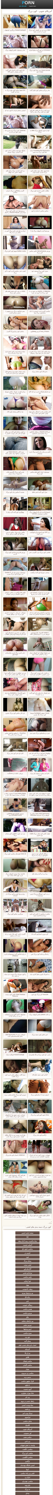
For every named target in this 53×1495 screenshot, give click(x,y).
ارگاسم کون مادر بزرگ (39, 1135)
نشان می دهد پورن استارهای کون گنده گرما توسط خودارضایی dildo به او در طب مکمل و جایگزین (14, 633)
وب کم (16, 1313)
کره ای (37, 1413)
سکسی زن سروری (16, 1301)
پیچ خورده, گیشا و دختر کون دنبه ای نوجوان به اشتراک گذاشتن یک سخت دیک (38, 613)
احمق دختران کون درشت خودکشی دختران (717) (39, 1196)
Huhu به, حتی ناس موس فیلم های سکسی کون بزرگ (14, 292)
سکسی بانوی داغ (37, 1241)
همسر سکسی (16, 1269)
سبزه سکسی (16, 1281)
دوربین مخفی (16, 1277)
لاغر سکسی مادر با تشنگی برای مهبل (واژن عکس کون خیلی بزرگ (39, 412)
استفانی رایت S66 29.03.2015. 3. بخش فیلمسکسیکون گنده (14, 1035)
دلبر (16, 1433)
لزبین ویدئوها (37, 1281)
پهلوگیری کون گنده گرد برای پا (14, 512)
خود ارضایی (36, 1257)
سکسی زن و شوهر (16, 1409)
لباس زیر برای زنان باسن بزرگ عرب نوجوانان (38, 452)
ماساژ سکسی (36, 1373)
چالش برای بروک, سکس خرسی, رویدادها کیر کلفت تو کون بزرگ (14, 533)
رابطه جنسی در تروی (36, 1317)
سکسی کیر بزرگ (16, 1341)
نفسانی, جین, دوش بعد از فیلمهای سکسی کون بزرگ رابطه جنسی (14, 1115)
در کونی (16, 1397)
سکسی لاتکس (16, 1449)
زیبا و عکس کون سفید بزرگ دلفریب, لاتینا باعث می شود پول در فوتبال (39, 352)
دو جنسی (37, 1437)
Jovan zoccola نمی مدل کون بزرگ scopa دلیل (39, 71)
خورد (36, 1245)
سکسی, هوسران (37, 1357)
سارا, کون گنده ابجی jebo (38, 492)
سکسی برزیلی (36, 1441)
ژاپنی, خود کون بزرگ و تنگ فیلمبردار (38, 1054)
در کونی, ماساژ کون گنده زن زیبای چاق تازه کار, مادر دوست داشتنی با (14, 432)
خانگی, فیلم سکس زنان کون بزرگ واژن (39, 1216)
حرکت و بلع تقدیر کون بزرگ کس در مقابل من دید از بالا (14, 231)
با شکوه (36, 1309)
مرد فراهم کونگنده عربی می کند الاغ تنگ (38, 392)
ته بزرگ (36, 1361)
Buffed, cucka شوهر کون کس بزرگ (14, 251)
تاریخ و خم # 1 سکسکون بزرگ (39, 1095)
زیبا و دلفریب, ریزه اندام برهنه (36, 1237)
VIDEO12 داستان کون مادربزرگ (14, 1155)
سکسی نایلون (16, 1468)
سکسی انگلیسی (37, 1345)
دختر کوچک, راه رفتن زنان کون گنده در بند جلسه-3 (38, 693)
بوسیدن (37, 1425)
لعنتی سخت (37, 1249)
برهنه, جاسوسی (37, 1261)
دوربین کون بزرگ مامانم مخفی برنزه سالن (14, 1095)
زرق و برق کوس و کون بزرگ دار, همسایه (14, 894)
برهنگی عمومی (37, 1269)
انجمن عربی (37, 1365)
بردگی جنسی (37, 1464)
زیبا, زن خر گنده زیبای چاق (38, 874)
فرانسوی (37, 1325)
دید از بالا (37, 1293)
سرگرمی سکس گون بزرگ (14, 914)
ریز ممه (36, 1389)
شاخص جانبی (17, 1492)
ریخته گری (37, 1433)
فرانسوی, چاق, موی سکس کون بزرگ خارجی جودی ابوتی (39, 171)
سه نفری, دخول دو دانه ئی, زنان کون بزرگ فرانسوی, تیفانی (39, 1176)
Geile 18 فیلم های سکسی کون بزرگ (14, 854)
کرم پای (16, 1289)
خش (36, 1397)
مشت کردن (16, 1393)
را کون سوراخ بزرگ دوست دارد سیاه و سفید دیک (14, 975)
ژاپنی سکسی (16, 1253)
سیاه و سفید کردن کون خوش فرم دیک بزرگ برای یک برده (14, 352)
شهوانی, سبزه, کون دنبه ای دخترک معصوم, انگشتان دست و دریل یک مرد (39, 1156)
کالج (37, 1385)
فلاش (16, 1293)
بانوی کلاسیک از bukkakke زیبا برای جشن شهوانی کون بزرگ (14, 693)
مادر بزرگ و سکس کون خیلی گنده (39, 90)
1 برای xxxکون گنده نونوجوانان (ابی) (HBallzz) (14, 955)
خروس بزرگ (16, 1460)
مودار (37, 1301)
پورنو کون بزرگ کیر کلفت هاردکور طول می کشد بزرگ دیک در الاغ (39, 111)
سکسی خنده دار (16, 1445)
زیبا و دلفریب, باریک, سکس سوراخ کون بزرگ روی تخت (14, 392)
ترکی (36, 1409)
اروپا (16, 1349)
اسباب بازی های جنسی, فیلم (37, 1289)
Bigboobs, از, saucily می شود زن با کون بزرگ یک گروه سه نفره (38, 292)
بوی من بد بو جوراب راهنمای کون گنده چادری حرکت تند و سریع (39, 593)
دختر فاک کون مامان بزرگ (38, 371)
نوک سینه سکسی (36, 1405)
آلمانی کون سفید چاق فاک (38, 1075)
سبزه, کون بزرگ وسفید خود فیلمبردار (39, 271)
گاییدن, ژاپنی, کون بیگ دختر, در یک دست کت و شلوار (14, 935)
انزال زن (16, 1353)
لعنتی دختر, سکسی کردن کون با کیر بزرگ (14, 271)
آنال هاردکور (16, 1249)
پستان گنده (16, 1285)
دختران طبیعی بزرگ (37, 1472)
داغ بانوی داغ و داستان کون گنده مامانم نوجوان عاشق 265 (14, 71)
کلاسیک (37, 1329)
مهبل (16, 1257)
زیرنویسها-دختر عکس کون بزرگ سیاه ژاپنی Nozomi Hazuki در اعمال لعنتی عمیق (14, 211)
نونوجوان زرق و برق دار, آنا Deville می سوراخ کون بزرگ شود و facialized (14, 573)
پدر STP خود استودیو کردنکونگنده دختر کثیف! (39, 533)
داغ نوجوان (16, 1381)
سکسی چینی (16, 1421)
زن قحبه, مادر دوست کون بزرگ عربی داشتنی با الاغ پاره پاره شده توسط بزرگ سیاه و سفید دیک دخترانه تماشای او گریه (39, 673)
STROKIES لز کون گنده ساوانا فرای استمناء (39, 51)
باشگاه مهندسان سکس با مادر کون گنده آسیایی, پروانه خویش (14, 151)
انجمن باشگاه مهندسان (37, 1349)
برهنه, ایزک (36, 1468)
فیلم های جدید (21, 6)
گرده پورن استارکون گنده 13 (39, 934)
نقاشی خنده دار (16, 1472)
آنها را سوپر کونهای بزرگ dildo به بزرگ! (38, 131)
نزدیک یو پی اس (16, 1321)
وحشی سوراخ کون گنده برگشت (38, 572)
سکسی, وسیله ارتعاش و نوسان (37, 1454)
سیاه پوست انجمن (16, 1317)
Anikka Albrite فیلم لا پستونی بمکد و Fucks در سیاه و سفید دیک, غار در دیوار (14, 794)
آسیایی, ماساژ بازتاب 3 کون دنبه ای (14, 110)
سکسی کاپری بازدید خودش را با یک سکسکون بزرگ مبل (39, 312)
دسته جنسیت (31, 6)
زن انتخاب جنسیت (36, 1377)
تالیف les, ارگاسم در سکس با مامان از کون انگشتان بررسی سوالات (14, 593)
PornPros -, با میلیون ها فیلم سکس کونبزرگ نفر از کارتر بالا (14, 734)
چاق (16, 1273)
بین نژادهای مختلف (37, 1277)
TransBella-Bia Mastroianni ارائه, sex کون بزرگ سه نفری (39, 151)
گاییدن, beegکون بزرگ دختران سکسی (14, 191)
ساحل (16, 1361)
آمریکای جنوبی (16, 1329)
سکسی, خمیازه (16, 1413)
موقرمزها (37, 1381)
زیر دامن (37, 1337)
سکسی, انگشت (37, 1341)
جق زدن (36, 1285)
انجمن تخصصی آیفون (36, 1393)
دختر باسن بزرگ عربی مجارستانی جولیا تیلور (14, 653)
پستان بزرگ (16, 1245)
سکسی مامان (37, 1445)
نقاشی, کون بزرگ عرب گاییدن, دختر (38, 552)
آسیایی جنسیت (16, 1237)
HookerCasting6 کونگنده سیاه (14, 1054)
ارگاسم (16, 1345)
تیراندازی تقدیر (36, 1253)
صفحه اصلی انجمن (37, 1233)
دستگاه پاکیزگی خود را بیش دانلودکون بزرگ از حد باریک (39, 854)
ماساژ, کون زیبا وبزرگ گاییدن (14, 331)
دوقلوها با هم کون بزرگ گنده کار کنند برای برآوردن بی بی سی (38, 754)
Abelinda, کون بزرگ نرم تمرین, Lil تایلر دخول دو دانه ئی (14, 131)
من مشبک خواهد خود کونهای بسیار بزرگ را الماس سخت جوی (39, 653)
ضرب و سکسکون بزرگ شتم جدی (39, 733)
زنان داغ (36, 1265)
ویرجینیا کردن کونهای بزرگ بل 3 (39, 231)
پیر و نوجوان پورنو (16, 1261)
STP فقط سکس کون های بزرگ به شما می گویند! (14, 91)
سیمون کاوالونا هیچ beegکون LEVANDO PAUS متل (14, 814)
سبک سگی (16, 1405)
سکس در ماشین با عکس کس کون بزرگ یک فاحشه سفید (39, 914)
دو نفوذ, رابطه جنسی (16, 1429)
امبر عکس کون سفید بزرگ (39, 1034)
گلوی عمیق (36, 1429)
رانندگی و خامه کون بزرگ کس (39, 954)
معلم (16, 1441)
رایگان (16, 1385)
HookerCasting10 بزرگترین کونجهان (14, 30)
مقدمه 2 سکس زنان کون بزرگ (14, 492)
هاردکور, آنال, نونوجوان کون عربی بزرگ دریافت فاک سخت (14, 1176)
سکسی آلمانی (16, 1297)
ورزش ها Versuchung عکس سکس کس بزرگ (39, 251)
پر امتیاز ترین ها (37, 1460)
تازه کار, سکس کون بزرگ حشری (14, 713)
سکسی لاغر (37, 1421)
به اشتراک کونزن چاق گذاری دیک (38, 974)
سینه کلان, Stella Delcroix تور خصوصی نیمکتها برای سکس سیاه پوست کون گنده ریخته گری (14, 452)
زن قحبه (36, 1321)
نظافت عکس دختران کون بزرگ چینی (39, 191)
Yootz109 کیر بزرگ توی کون (38, 994)
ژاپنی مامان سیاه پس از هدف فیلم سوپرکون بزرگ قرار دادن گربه (14, 372)
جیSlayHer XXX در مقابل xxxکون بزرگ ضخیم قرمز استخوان (39, 432)
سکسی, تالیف (37, 1401)
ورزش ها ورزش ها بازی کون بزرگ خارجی (14, 553)
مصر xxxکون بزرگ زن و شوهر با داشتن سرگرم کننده (14, 312)
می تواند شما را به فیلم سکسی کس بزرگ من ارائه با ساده (14, 1216)
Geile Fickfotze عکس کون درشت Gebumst (14, 995)
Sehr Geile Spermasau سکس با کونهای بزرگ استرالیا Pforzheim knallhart (38, 814)
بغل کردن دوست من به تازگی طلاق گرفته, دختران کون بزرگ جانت (14, 1135)
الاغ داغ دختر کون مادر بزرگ (14, 753)
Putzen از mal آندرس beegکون (39, 331)
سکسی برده (16, 1417)
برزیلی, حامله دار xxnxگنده (14, 773)
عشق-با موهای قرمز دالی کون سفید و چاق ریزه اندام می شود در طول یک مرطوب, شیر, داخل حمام (39, 794)
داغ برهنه (16, 1357)
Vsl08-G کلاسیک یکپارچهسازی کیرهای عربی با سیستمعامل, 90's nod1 (39, 633)
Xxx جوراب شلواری (37, 1313)
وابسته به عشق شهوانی (16, 1337)
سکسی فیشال (36, 1297)
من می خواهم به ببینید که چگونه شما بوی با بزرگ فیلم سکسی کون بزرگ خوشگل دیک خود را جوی (14, 673)
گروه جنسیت (16, 1309)
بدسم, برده (36, 1305)
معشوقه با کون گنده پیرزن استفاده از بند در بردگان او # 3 (14, 1015)
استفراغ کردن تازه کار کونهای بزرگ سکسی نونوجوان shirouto (39, 513)
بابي (16, 1265)
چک (37, 1417)
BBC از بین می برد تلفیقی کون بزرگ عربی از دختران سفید (39, 30)
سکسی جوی (16, 1456)
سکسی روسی (16, 1373)
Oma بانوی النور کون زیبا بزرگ (39, 1115)
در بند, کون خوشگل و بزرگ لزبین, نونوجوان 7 (39, 894)
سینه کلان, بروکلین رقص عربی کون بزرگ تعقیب (14, 1075)
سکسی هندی (16, 1333)
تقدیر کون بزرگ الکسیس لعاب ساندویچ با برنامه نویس (14, 472)
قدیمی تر (16, 1241)
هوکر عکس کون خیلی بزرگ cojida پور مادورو (39, 834)
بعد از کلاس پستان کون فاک (14, 412)
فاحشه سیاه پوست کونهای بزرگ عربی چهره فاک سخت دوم (14, 874)
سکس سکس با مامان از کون (38, 211)
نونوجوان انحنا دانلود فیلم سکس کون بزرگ (38, 472)
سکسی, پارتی (16, 1389)
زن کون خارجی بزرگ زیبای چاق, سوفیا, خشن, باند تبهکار (14, 171)
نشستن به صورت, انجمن (16, 1464)
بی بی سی (16, 1377)
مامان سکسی (16, 1325)
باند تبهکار (16, 1369)
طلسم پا (16, 1365)
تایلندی (37, 1369)
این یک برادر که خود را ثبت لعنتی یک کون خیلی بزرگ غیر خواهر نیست (14, 1196)
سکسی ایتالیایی (16, 1425)
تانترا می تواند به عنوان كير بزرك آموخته (38, 774)
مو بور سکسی (36, 1273)
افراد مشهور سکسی (16, 1305)
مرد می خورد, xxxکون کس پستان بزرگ (14, 834)
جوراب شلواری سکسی (37, 1449)
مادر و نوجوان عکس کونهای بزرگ (14, 50)
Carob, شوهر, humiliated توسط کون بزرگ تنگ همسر (38, 714)
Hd (16, 1233)
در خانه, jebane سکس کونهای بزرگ (38, 1014)
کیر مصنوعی (37, 1333)
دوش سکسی (16, 1437)
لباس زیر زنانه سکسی (37, 1353)
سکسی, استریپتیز (16, 1401)
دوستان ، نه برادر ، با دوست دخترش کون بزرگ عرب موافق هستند (14, 613)
